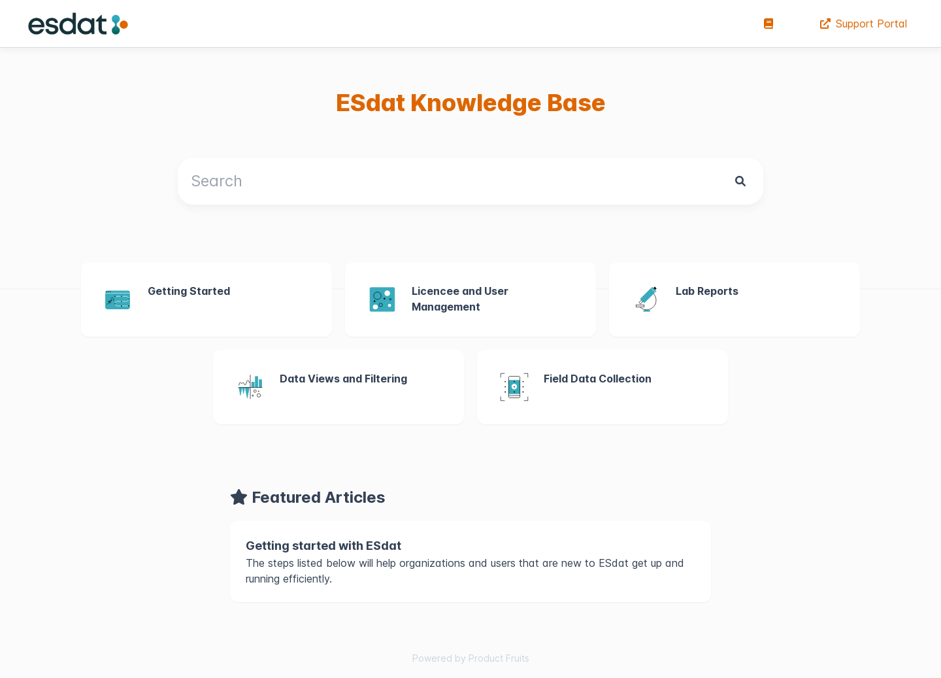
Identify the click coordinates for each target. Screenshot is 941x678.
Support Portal (863, 23)
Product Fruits (499, 658)
